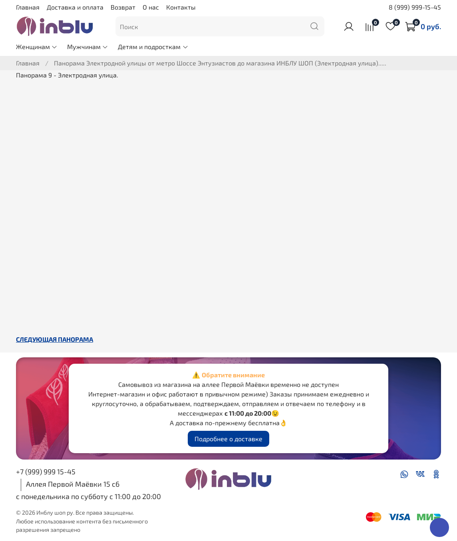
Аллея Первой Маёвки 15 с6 (72, 484)
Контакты (181, 7)
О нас (151, 7)
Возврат (123, 7)
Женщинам (37, 46)
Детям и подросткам (153, 46)
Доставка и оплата (75, 7)
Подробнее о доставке (228, 438)
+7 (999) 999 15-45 (46, 471)
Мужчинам (87, 46)
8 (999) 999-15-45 (415, 7)
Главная (28, 7)
